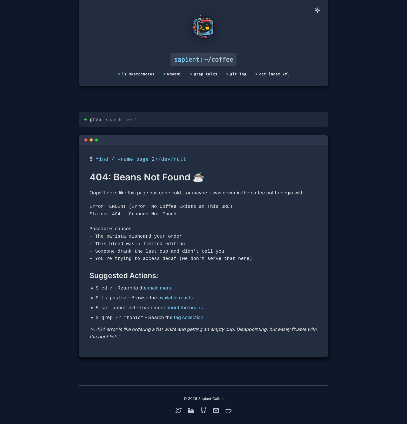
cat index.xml (274, 74)
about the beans (185, 307)
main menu (160, 288)
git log (238, 74)
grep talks (205, 74)
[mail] (216, 410)
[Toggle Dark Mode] (317, 10)
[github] (203, 410)
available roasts (175, 298)
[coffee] (228, 410)
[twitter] (178, 410)
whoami (174, 74)
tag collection (189, 317)
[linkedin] (191, 410)
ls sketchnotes (138, 74)
